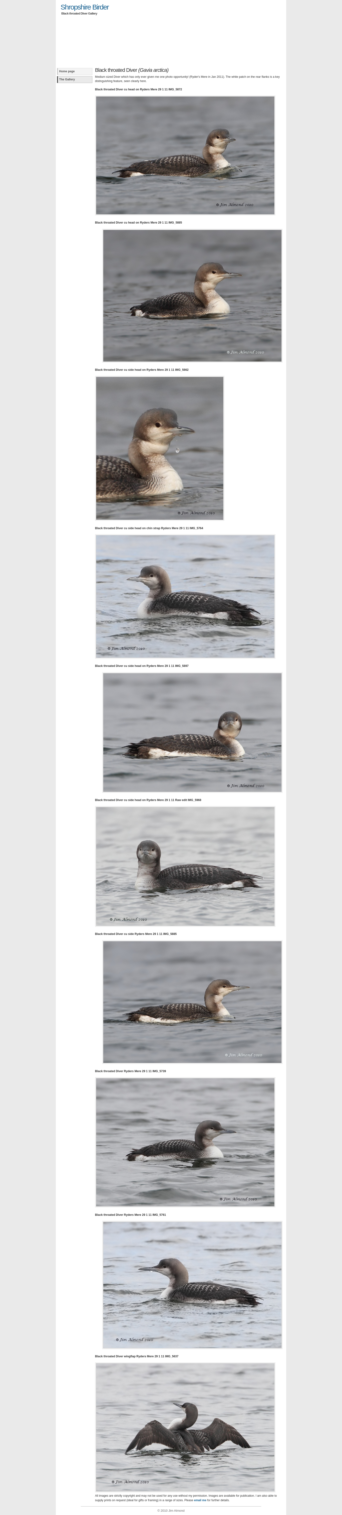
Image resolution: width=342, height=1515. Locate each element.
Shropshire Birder (85, 7)
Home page (67, 71)
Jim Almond (176, 1510)
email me (200, 1500)
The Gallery (67, 79)
